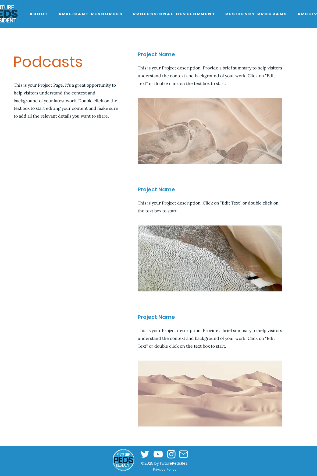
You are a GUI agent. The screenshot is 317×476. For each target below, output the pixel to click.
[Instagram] (171, 454)
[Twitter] (145, 454)
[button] (90, 13)
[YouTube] (158, 454)
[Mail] (183, 454)
